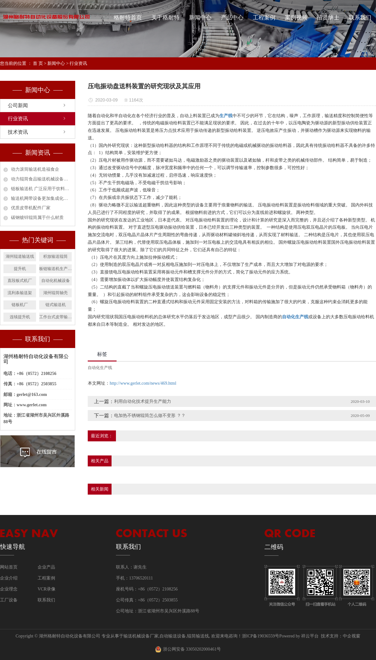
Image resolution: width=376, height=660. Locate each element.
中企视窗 (351, 636)
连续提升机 (20, 316)
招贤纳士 (328, 17)
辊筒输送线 (198, 636)
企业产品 (46, 567)
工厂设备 (9, 600)
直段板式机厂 (20, 280)
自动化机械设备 (55, 280)
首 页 (38, 63)
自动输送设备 (172, 636)
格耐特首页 (128, 17)
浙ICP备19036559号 (260, 636)
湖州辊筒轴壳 (55, 292)
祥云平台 (310, 636)
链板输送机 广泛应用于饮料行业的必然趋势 (41, 188)
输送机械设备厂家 (141, 636)
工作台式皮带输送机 (55, 316)
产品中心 (232, 17)
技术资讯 (18, 132)
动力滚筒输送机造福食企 (35, 169)
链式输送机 (55, 304)
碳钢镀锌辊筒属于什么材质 (37, 217)
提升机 (20, 268)
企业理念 (9, 589)
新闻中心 (200, 17)
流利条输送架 (20, 292)
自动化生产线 (100, 367)
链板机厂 (20, 304)
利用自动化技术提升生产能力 (142, 401)
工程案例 (264, 17)
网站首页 (9, 567)
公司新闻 (18, 105)
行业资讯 (78, 63)
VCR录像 (46, 589)
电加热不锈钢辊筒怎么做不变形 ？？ (149, 415)
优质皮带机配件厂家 (30, 207)
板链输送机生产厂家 (55, 268)
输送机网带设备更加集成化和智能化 (41, 198)
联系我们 (360, 17)
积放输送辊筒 (55, 256)
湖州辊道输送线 (20, 256)
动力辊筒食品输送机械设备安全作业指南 (41, 179)
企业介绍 (9, 578)
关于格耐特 (165, 17)
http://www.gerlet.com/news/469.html (143, 383)
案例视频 (296, 17)
